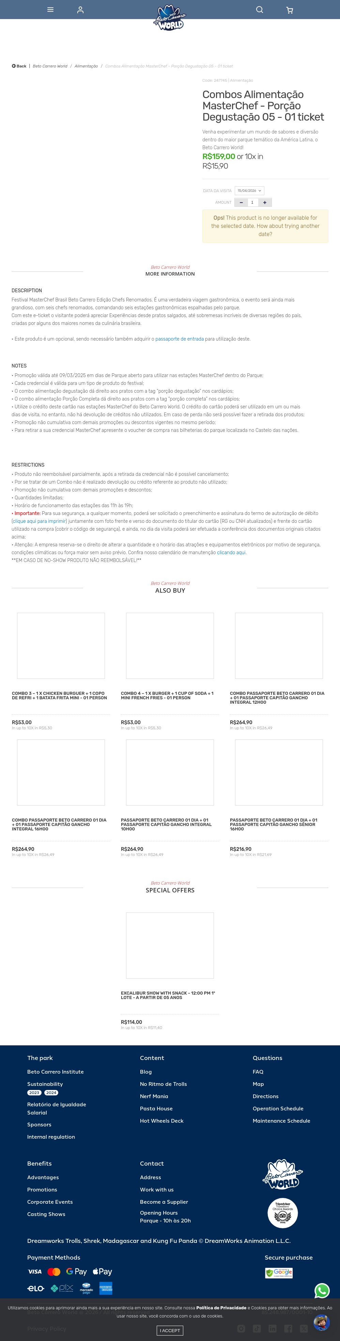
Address (150, 1177)
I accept (170, 1330)
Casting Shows (46, 1214)
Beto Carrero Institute (55, 1072)
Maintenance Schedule (281, 1121)
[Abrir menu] (50, 9)
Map (258, 1084)
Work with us (157, 1190)
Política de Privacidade (221, 1307)
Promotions (42, 1190)
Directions (266, 1096)
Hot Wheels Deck (162, 1121)
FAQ (258, 1072)
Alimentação (86, 66)
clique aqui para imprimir (39, 521)
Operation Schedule (278, 1109)
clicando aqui (231, 553)
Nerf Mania (154, 1096)
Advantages (43, 1177)
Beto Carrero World (50, 66)
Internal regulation (51, 1137)
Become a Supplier (164, 1202)
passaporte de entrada (179, 339)
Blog (146, 1072)
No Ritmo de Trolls (163, 1084)
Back (19, 66)
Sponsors (39, 1125)
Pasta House (156, 1109)
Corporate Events (50, 1202)
